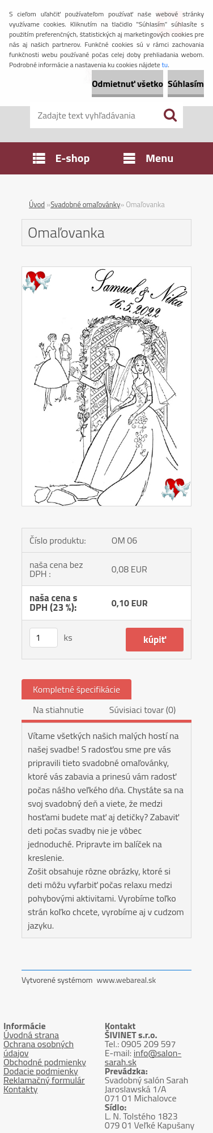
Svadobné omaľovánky (85, 204)
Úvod (37, 204)
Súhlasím (186, 83)
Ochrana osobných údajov (38, 1048)
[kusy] (43, 638)
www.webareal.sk (126, 980)
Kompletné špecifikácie (76, 689)
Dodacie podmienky (40, 1071)
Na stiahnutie (58, 709)
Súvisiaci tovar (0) (142, 709)
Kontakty (20, 1089)
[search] (170, 115)
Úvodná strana (31, 1035)
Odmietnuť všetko (127, 83)
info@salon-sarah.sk (143, 1057)
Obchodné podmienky (44, 1062)
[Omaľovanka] (106, 271)
